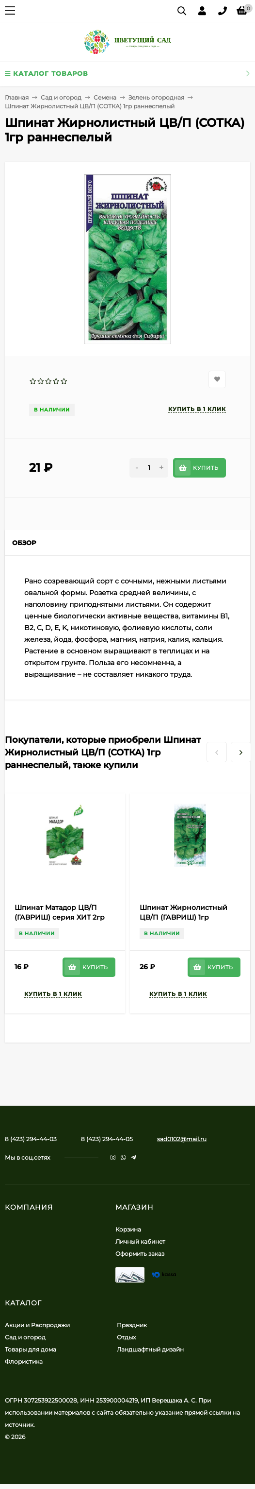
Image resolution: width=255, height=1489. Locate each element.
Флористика (24, 1361)
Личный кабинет (140, 1241)
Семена (105, 97)
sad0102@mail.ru (182, 1139)
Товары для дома (30, 1349)
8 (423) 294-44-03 (31, 1139)
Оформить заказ (139, 1253)
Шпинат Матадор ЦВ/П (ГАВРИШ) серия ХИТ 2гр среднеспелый (60, 917)
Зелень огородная (156, 97)
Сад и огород (61, 97)
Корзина (128, 1229)
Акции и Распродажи (37, 1325)
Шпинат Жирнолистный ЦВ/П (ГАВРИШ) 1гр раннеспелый (183, 917)
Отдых (126, 1337)
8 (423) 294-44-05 (107, 1139)
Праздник (132, 1325)
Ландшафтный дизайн (150, 1349)
